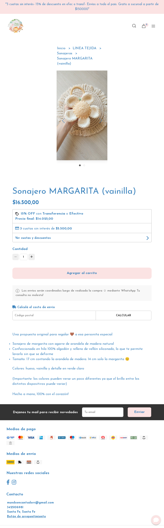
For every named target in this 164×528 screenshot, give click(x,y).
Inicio (61, 48)
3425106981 (15, 507)
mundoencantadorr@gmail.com (30, 502)
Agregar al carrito (82, 273)
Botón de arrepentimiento (26, 516)
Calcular (123, 315)
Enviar (139, 412)
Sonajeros (65, 53)
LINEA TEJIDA (85, 48)
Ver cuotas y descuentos (33, 238)
